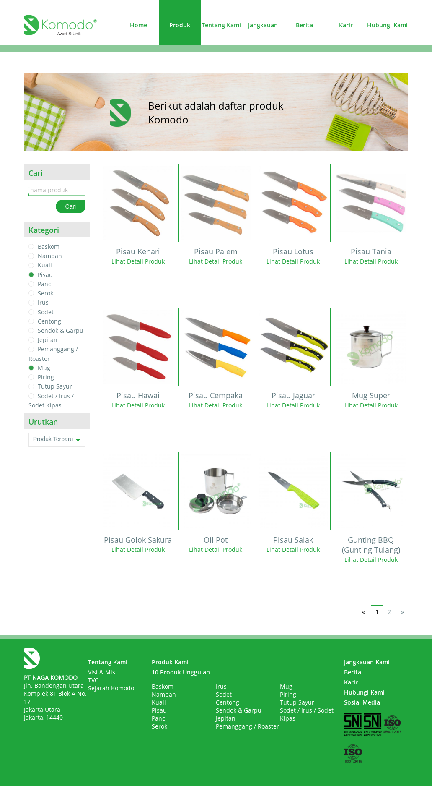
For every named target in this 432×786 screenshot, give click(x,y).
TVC (93, 680)
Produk (179, 25)
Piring (46, 377)
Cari (70, 206)
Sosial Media (362, 702)
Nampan (50, 256)
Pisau (45, 275)
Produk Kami (170, 662)
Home (138, 25)
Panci (45, 284)
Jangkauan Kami (367, 662)
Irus (43, 303)
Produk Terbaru (57, 440)
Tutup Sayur (55, 387)
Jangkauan (263, 25)
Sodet (46, 312)
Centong (49, 321)
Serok (45, 293)
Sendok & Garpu (60, 330)
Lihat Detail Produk (138, 261)
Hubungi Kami (387, 25)
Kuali (45, 265)
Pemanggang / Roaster (247, 726)
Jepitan (47, 340)
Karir (346, 25)
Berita (304, 25)
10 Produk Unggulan (181, 672)
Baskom (48, 247)
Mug (44, 368)
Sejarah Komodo (111, 688)
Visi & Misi (102, 672)
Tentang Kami (221, 25)
